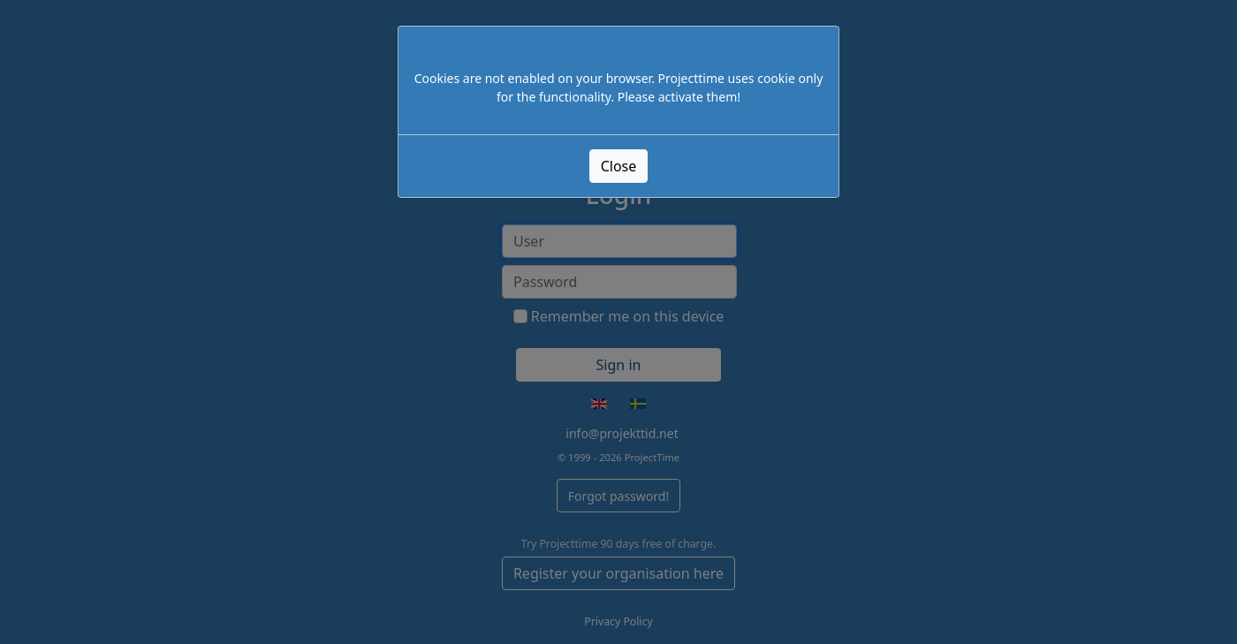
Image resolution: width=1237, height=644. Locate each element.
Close (619, 166)
